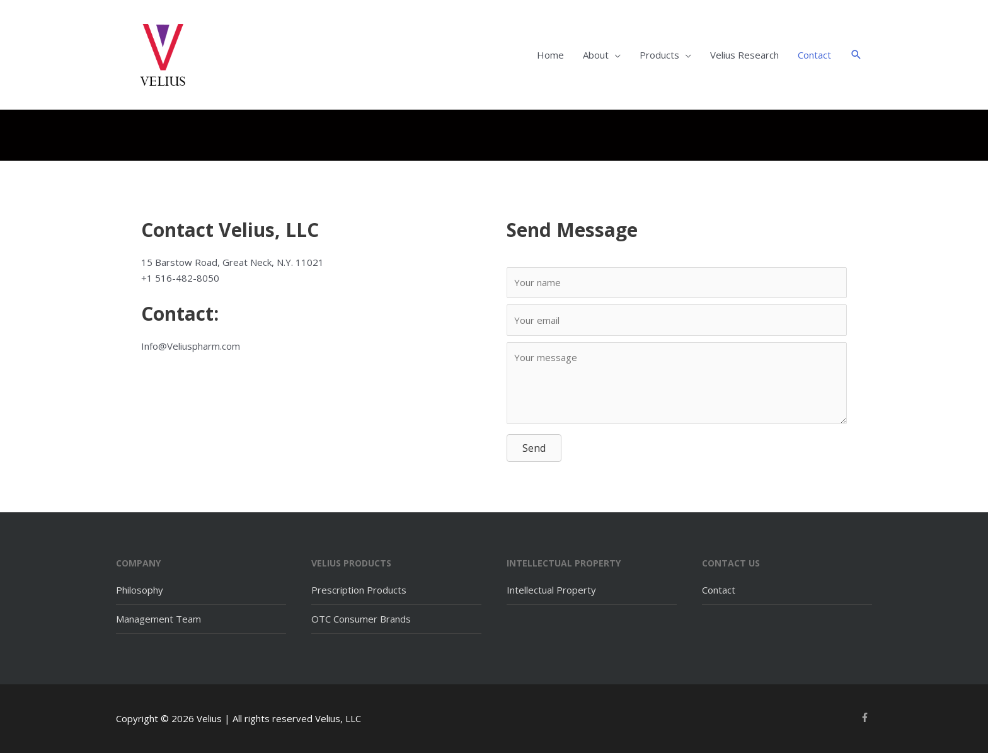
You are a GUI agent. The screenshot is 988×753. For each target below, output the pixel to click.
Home (550, 55)
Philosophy (139, 589)
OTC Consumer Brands (361, 618)
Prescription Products (358, 589)
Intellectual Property (551, 589)
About (596, 55)
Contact (814, 55)
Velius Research (744, 55)
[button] (856, 55)
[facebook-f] (866, 717)
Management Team (158, 618)
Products (659, 55)
